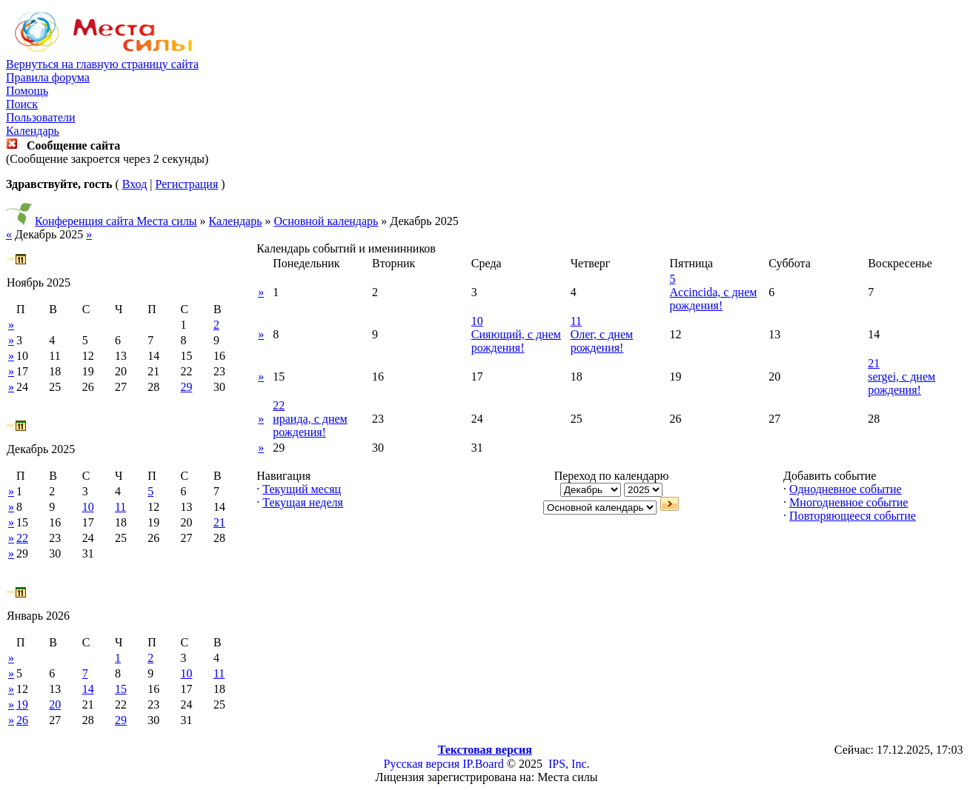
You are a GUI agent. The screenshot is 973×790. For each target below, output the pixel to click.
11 (120, 507)
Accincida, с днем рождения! (713, 299)
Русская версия (422, 763)
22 (22, 538)
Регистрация (186, 184)
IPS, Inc (567, 763)
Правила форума (48, 77)
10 (88, 507)
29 (187, 387)
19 (22, 704)
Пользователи (41, 117)
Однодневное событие (845, 489)
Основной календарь (326, 221)
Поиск (22, 104)
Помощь (27, 90)
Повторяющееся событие (852, 515)
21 (219, 522)
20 (55, 704)
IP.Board (483, 763)
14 (88, 689)
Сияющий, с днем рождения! (516, 341)
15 (121, 689)
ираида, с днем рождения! (310, 425)
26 (22, 720)
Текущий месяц (301, 489)
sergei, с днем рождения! (901, 383)
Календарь (32, 130)
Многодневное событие (848, 502)
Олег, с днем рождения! (602, 341)
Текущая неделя (302, 502)
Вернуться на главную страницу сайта (102, 64)
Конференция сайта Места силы (116, 221)
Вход (134, 184)
